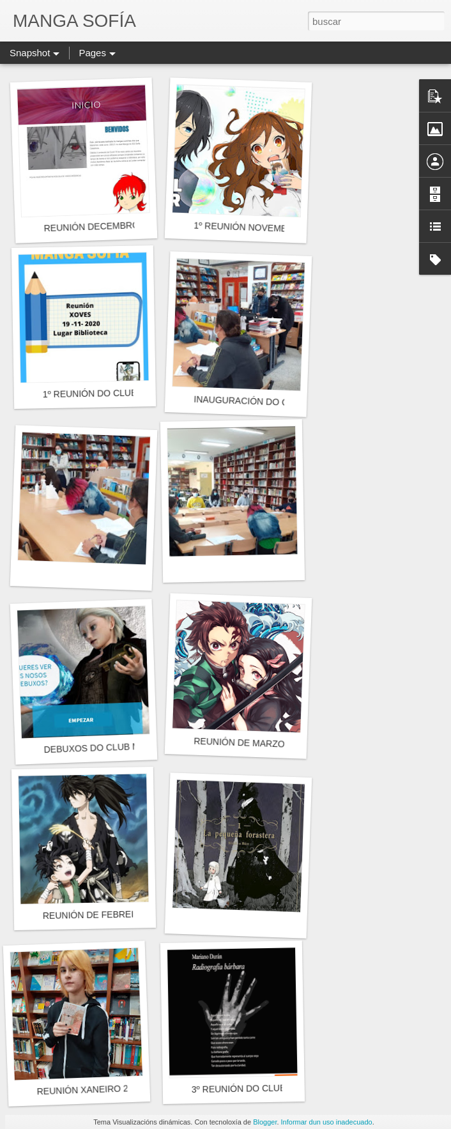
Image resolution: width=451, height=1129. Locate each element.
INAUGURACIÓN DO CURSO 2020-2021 (276, 402)
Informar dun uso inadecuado (326, 1122)
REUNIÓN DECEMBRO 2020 (102, 226)
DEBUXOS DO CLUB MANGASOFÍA (117, 747)
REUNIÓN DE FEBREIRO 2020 (106, 915)
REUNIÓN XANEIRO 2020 (89, 1089)
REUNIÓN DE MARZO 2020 (250, 743)
